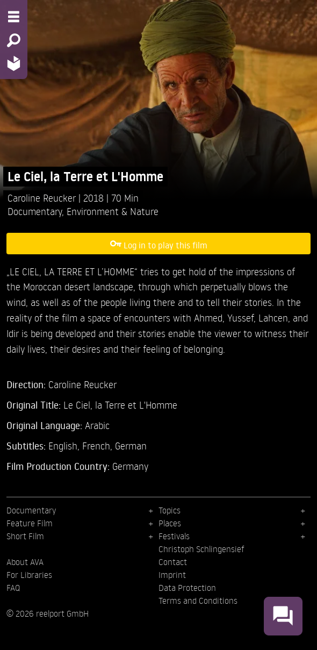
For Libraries (29, 574)
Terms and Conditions (197, 600)
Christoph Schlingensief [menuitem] (201, 549)
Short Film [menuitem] (25, 536)
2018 (94, 197)
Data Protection (187, 587)
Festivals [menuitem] (174, 536)
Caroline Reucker (43, 197)
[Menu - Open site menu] (14, 16)
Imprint (172, 574)
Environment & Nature (112, 211)
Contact (172, 561)
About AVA (25, 561)
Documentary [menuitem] (31, 510)
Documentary (35, 211)
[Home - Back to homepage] (14, 63)
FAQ (13, 587)
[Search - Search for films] (14, 40)
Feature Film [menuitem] (29, 523)
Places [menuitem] (169, 523)
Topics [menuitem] (169, 510)
